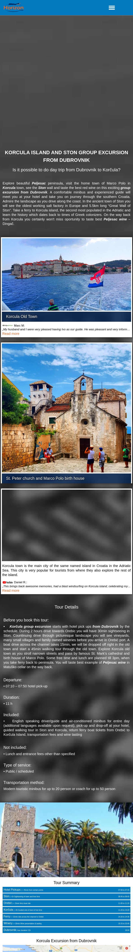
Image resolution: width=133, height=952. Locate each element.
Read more (10, 334)
